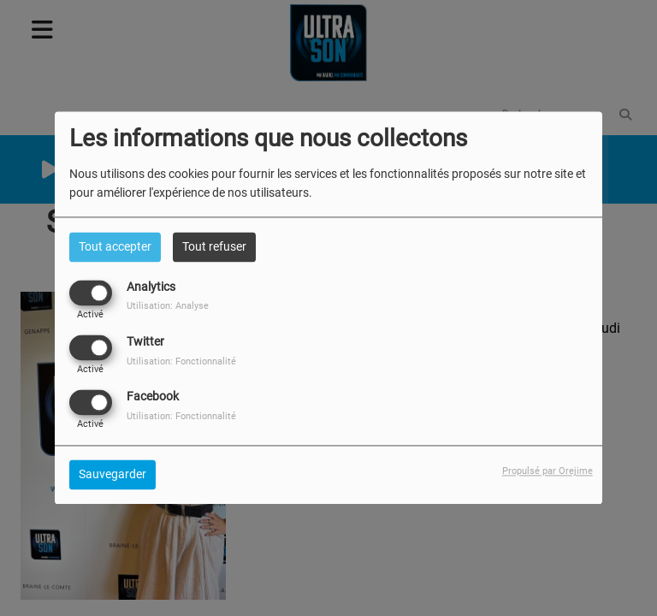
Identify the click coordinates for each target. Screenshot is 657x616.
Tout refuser (214, 246)
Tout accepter (115, 246)
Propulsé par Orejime (547, 471)
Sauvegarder (112, 475)
